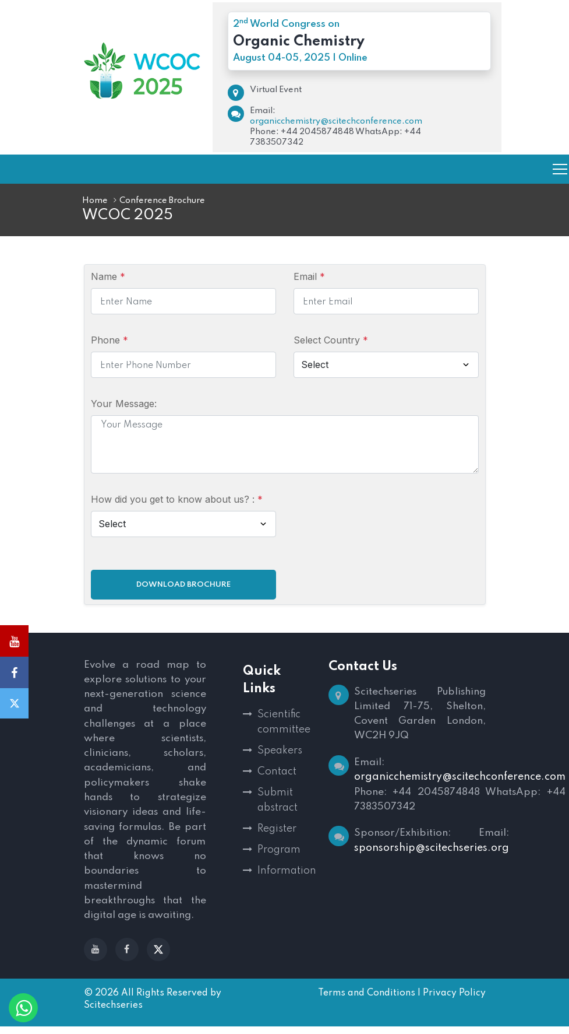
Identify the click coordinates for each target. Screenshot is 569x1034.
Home (95, 201)
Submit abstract (277, 800)
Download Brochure (183, 584)
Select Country (331, 340)
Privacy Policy (454, 1000)
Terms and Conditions (366, 1000)
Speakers (279, 750)
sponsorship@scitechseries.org (431, 852)
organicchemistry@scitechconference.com (336, 121)
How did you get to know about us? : (177, 499)
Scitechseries (113, 1013)
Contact (276, 771)
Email (309, 276)
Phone (109, 340)
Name (108, 276)
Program (279, 849)
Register (276, 828)
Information (284, 870)
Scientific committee (283, 722)
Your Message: (124, 403)
